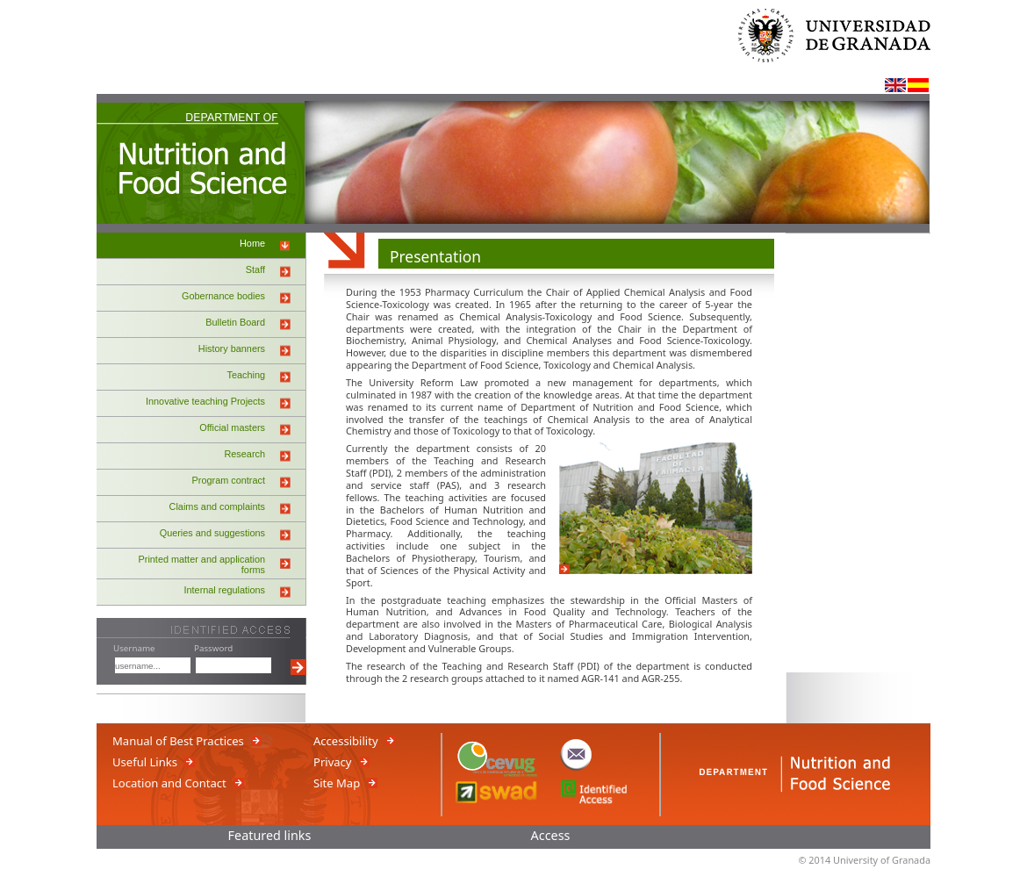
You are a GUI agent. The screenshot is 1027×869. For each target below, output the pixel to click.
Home (252, 243)
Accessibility (345, 741)
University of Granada (842, 44)
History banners (231, 348)
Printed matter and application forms (202, 564)
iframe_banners (858, 452)
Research (244, 454)
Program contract (228, 480)
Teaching (245, 375)
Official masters (232, 427)
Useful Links (144, 762)
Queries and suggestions (212, 533)
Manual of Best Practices (178, 741)
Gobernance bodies (223, 296)
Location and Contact (169, 783)
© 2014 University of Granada (864, 859)
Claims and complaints (217, 506)
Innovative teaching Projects (205, 401)
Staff (255, 269)
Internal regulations (225, 590)
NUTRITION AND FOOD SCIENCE (201, 165)
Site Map (336, 783)
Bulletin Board (235, 322)
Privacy (332, 762)
